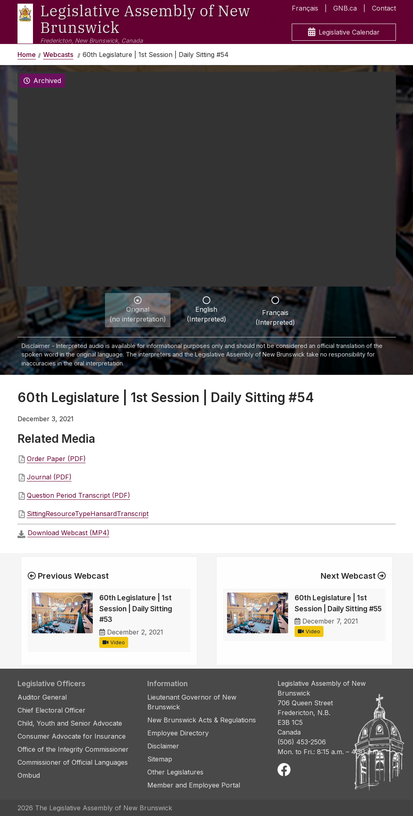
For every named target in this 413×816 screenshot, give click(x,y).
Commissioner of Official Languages (72, 762)
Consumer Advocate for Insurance (71, 736)
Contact (384, 8)
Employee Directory (178, 733)
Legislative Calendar (344, 32)
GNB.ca (345, 8)
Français (305, 8)
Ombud (28, 775)
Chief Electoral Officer (51, 710)
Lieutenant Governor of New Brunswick (191, 702)
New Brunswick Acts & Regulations (201, 720)
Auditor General (42, 697)
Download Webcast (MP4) (68, 533)
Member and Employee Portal (193, 785)
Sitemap (159, 759)
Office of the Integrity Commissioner (73, 749)
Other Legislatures (175, 772)
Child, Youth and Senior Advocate (69, 723)
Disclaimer (163, 746)
